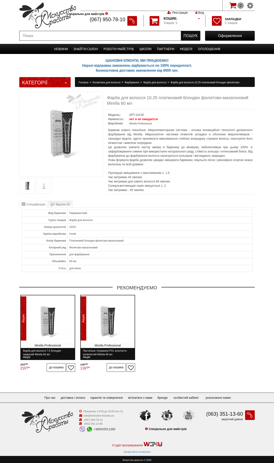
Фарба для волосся (155, 82)
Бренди (166, 396)
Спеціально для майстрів (100, 5)
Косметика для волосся (106, 82)
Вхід (199, 5)
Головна (84, 82)
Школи (145, 49)
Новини (61, 49)
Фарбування (132, 82)
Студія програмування (137, 443)
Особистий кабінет (190, 396)
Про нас (46, 396)
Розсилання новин (222, 396)
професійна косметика (137, 450)
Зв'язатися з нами (142, 396)
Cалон (85, 49)
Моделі (186, 49)
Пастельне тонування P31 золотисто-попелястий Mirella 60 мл (104, 352)
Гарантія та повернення (106, 396)
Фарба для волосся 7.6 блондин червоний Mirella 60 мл (42, 352)
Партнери (165, 49)
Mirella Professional (140, 123)
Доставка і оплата (71, 396)
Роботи (118, 49)
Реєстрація (180, 5)
